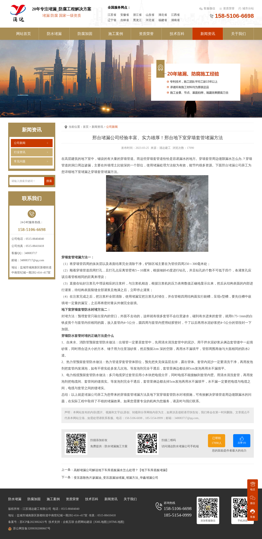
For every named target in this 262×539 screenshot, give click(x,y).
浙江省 (137, 14)
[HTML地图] (116, 521)
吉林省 (124, 20)
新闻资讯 (207, 34)
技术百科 (177, 34)
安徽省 (124, 14)
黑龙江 (137, 20)
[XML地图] (100, 521)
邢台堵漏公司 (232, 165)
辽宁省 (112, 20)
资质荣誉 (229, 8)
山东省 (150, 14)
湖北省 (162, 14)
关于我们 (238, 34)
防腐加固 (85, 34)
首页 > (87, 126)
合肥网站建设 (83, 521)
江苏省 (112, 14)
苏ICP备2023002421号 (33, 521)
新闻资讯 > (99, 126)
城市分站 (248, 8)
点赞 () (241, 440)
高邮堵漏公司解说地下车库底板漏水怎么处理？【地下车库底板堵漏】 (121, 470)
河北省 (150, 20)
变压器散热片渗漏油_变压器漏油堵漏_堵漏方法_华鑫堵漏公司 (116, 477)
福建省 (162, 20)
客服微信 (210, 8)
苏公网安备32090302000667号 (31, 528)
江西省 (175, 14)
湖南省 (175, 20)
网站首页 (23, 34)
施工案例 (115, 34)
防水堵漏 (54, 34)
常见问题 (19, 161)
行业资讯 (19, 152)
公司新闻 (19, 143)
